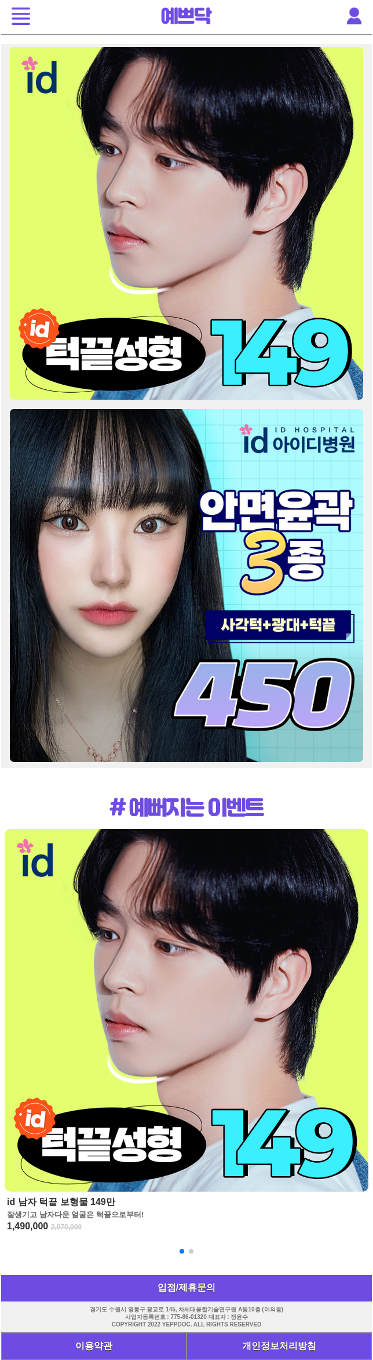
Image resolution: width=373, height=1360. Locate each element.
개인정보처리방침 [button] (279, 1346)
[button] (20, 17)
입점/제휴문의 (186, 1287)
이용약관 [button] (93, 1346)
